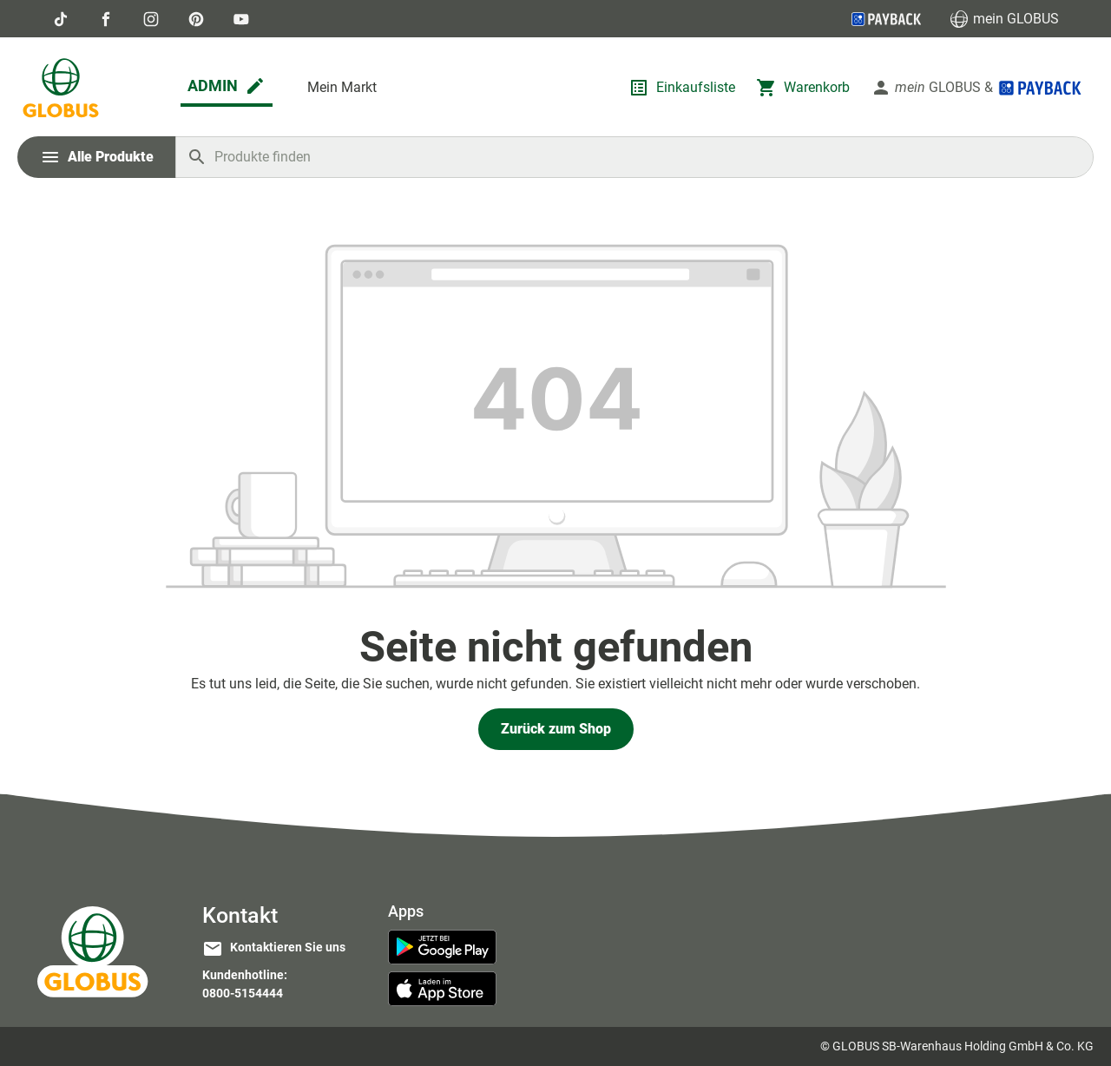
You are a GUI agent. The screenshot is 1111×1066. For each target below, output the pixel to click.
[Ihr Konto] (977, 88)
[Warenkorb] (803, 88)
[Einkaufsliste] (682, 88)
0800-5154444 (242, 993)
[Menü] (96, 157)
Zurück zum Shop (556, 729)
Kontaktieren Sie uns (287, 947)
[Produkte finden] (634, 157)
